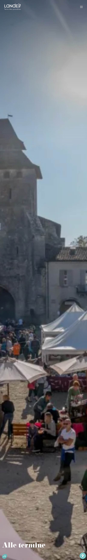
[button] (4, 556)
